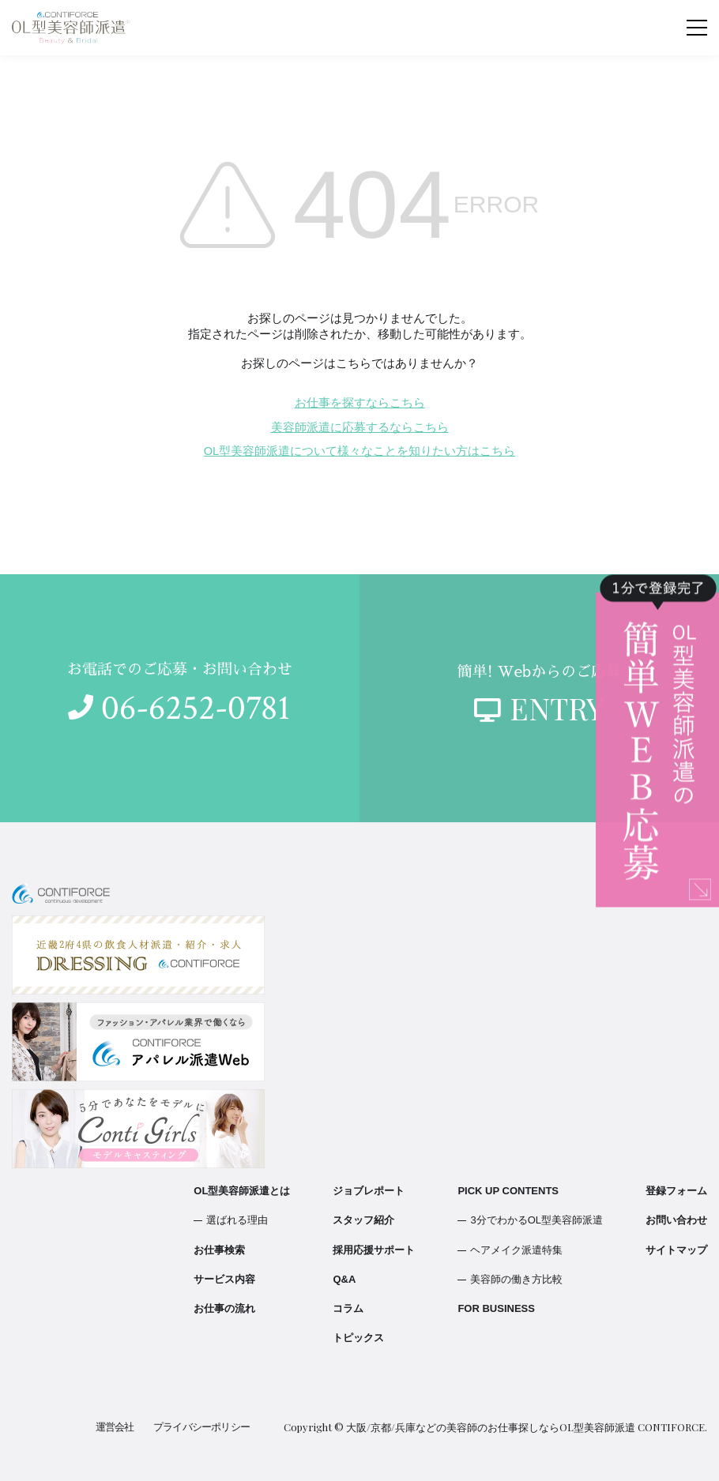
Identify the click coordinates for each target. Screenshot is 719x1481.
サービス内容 (224, 1279)
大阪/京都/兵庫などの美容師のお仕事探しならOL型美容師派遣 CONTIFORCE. (526, 1427)
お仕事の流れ (224, 1308)
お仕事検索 (219, 1250)
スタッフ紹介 (363, 1220)
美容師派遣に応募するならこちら (360, 427)
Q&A (344, 1279)
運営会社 (116, 1427)
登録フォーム (676, 1191)
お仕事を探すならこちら (360, 403)
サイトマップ (676, 1250)
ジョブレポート (369, 1191)
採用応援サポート (374, 1250)
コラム (348, 1308)
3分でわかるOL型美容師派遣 (536, 1220)
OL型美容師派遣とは (242, 1191)
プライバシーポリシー (202, 1427)
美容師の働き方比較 (516, 1279)
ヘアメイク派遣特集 (516, 1250)
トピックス (358, 1338)
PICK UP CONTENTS (508, 1191)
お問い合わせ (676, 1220)
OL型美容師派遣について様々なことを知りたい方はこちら (359, 451)
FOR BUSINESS (496, 1308)
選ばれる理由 (237, 1220)
